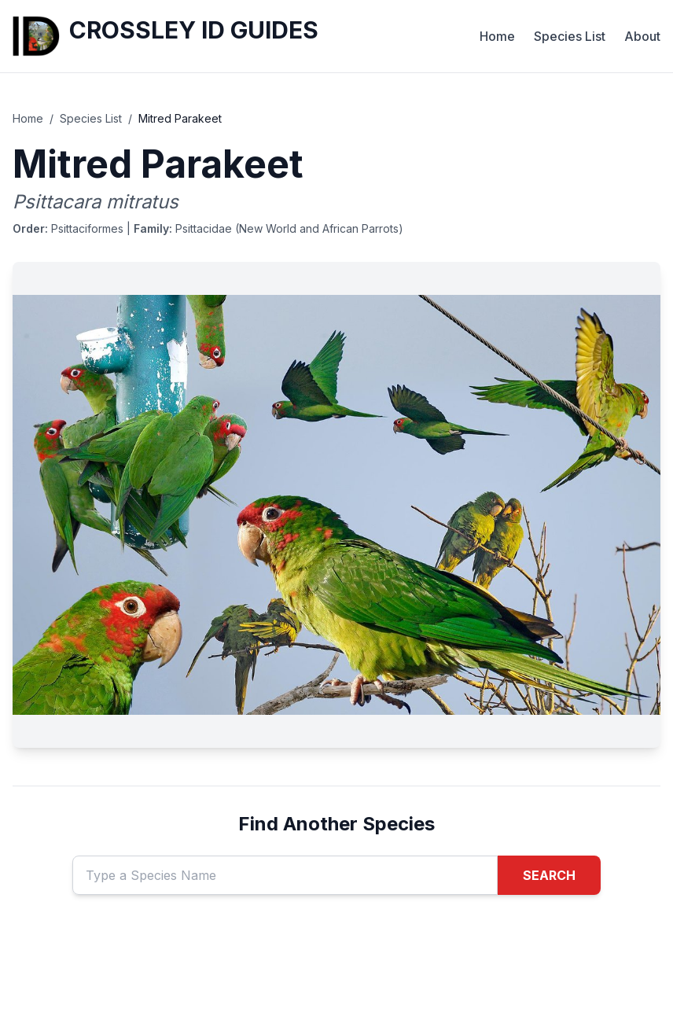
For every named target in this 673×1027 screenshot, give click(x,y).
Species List (569, 36)
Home (497, 36)
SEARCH (549, 875)
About (642, 36)
